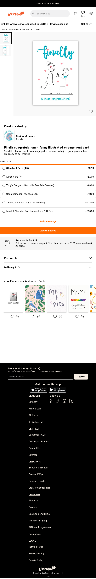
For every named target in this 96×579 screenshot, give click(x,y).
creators (35, 462)
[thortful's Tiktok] (58, 402)
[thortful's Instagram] (64, 402)
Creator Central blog (39, 488)
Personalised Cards (32, 24)
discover (34, 396)
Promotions (35, 534)
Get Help (34, 429)
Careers (33, 507)
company (34, 495)
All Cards (34, 415)
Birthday (5, 24)
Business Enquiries (39, 514)
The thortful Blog (38, 521)
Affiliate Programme (40, 528)
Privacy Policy (36, 554)
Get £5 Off (86, 24)
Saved (83, 16)
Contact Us (34, 448)
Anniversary (16, 24)
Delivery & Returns (39, 441)
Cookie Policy (36, 561)
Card (38, 30)
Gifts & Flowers (49, 24)
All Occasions (60, 24)
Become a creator (38, 468)
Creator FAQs (36, 474)
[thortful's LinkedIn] (71, 402)
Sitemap (33, 455)
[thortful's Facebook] (51, 402)
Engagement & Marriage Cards (22, 30)
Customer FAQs (37, 435)
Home (4, 30)
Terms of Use (36, 547)
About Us (34, 501)
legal (32, 541)
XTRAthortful (36, 422)
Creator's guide (37, 481)
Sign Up (81, 376)
